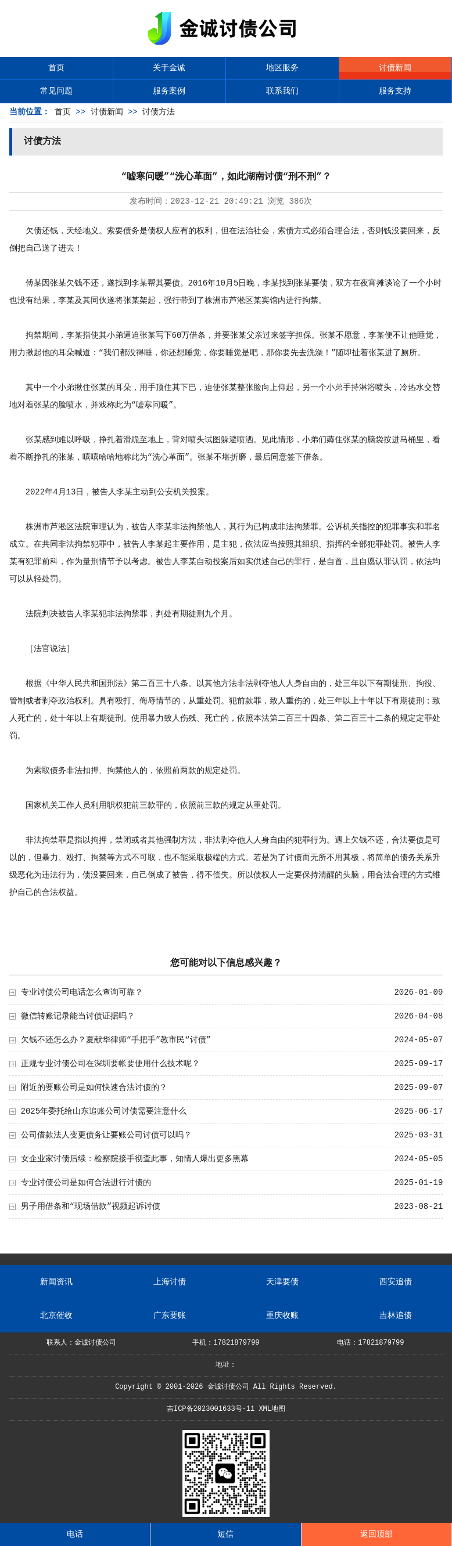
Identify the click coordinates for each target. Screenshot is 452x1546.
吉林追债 (395, 1315)
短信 (225, 1534)
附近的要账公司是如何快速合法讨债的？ (94, 1087)
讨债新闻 (395, 68)
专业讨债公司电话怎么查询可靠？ (82, 992)
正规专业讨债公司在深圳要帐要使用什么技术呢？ (110, 1063)
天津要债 (282, 1282)
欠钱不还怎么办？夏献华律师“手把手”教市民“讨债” (116, 1040)
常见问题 (56, 91)
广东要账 (169, 1315)
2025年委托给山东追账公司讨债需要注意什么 (104, 1111)
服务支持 (395, 91)
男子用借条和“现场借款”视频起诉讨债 (91, 1206)
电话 (75, 1534)
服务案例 (169, 91)
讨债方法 (158, 112)
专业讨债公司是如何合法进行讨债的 (86, 1182)
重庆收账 (282, 1315)
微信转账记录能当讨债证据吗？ (78, 1016)
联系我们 (282, 91)
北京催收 (56, 1315)
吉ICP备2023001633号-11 (210, 1409)
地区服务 (282, 68)
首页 (56, 68)
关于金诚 (169, 68)
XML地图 (272, 1409)
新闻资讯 (56, 1282)
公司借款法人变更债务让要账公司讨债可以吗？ (106, 1135)
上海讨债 (169, 1282)
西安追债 (395, 1282)
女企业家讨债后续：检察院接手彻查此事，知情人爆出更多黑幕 (135, 1159)
